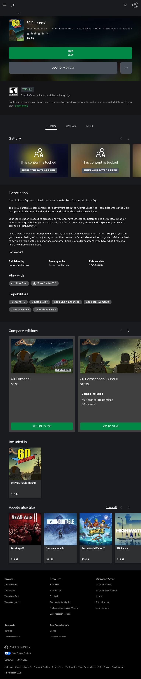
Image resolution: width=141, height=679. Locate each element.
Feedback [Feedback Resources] (54, 596)
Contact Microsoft (23, 667)
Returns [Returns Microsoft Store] (99, 596)
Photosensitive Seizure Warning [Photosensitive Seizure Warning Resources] (64, 608)
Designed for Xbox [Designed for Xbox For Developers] (58, 636)
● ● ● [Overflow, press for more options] (126, 68)
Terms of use (57, 667)
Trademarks (71, 667)
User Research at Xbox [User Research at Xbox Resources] (60, 614)
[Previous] (121, 138)
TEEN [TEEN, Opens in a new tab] (27, 89)
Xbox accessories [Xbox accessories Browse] (12, 602)
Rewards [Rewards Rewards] (8, 631)
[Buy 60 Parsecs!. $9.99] (70, 53)
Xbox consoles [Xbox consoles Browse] (10, 584)
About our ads (118, 667)
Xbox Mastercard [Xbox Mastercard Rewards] (12, 636)
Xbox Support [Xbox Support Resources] (56, 590)
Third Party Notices (87, 667)
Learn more (21, 105)
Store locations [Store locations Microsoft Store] (102, 608)
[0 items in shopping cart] (126, 5)
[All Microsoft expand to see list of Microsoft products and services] (4, 5)
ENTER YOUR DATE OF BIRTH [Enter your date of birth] (38, 170)
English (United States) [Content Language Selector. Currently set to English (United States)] (20, 647)
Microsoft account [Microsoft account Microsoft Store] (104, 584)
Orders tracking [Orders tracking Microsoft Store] (102, 602)
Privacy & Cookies (42, 667)
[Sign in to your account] (135, 5)
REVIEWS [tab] (71, 126)
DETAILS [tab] (51, 126)
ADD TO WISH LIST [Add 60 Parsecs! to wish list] (63, 67)
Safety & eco (103, 667)
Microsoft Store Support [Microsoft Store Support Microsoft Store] (106, 590)
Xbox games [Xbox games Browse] (9, 590)
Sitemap (9, 667)
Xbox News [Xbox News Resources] (55, 584)
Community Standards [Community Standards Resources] (60, 602)
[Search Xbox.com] (13, 5)
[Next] (128, 138)
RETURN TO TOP (42, 426)
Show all (111, 507)
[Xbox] (10, 13)
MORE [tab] (90, 126)
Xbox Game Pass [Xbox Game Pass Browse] (11, 596)
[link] (25, 473)
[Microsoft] (70, 3)
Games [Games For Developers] (53, 631)
